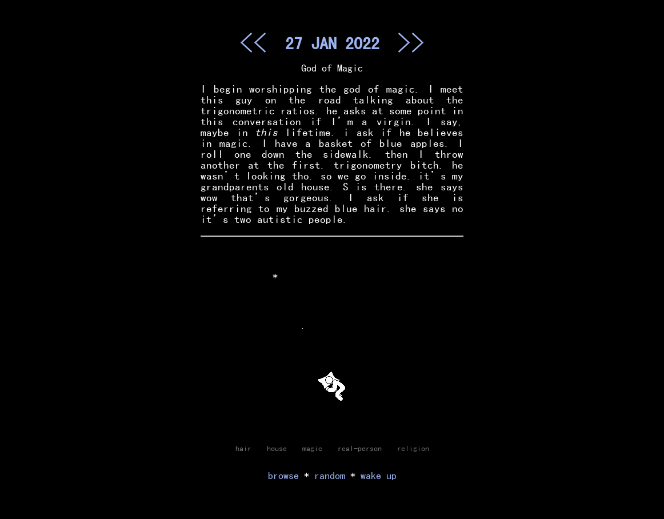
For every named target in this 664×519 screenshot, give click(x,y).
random (329, 475)
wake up (379, 475)
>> (411, 42)
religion (413, 448)
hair (243, 448)
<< (253, 42)
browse (283, 475)
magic (312, 448)
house (277, 448)
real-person (360, 448)
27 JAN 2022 (332, 42)
